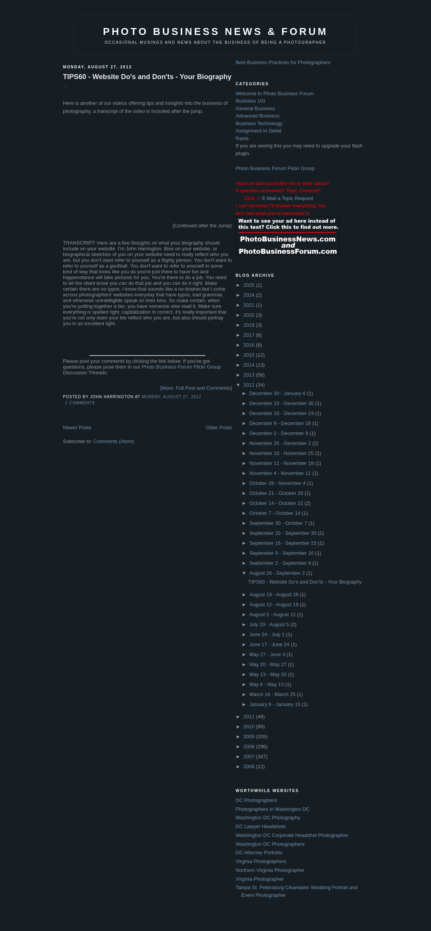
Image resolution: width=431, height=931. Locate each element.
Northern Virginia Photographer (270, 870)
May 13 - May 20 (268, 674)
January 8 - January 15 (275, 704)
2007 (249, 756)
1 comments (80, 403)
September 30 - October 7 (279, 523)
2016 (249, 345)
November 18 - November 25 (282, 453)
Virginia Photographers (261, 861)
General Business (255, 108)
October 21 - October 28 (277, 493)
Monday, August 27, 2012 (171, 397)
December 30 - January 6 (278, 393)
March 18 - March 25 (273, 694)
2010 (249, 726)
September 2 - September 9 (280, 563)
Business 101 (251, 101)
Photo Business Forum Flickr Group (181, 367)
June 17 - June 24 (270, 644)
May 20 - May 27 (268, 664)
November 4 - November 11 (280, 473)
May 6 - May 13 (267, 684)
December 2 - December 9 (279, 433)
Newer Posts (77, 427)
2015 (249, 355)
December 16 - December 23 (282, 413)
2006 (249, 766)
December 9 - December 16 (280, 423)
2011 (249, 716)
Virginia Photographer (260, 879)
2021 (249, 305)
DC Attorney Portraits (259, 852)
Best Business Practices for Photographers (283, 62)
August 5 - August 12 (273, 614)
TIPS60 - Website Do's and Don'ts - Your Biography (147, 77)
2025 (249, 285)
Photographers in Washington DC (273, 809)
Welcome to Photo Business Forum (275, 93)
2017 (249, 335)
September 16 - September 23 (283, 543)
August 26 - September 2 (277, 573)
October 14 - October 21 (277, 503)
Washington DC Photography (268, 817)
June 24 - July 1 (267, 634)
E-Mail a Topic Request (287, 198)
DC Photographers (256, 800)
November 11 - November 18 (282, 463)
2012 (249, 385)
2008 (249, 746)
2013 (249, 375)
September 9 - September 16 (282, 553)
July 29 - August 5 (270, 624)
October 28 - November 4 (278, 483)
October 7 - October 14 (275, 513)
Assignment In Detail (258, 131)
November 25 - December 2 (280, 443)
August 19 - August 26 (274, 594)
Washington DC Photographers (270, 844)
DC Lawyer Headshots (261, 826)
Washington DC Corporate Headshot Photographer (292, 835)
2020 (249, 315)
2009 (249, 736)
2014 (249, 365)
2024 (249, 295)
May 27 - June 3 (268, 654)
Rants (242, 138)
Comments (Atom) (114, 441)
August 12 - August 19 (274, 604)
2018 (249, 325)
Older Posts (219, 427)
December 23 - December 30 (282, 403)
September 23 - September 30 (283, 533)
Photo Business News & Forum (215, 31)
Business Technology (259, 123)
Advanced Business (257, 116)
